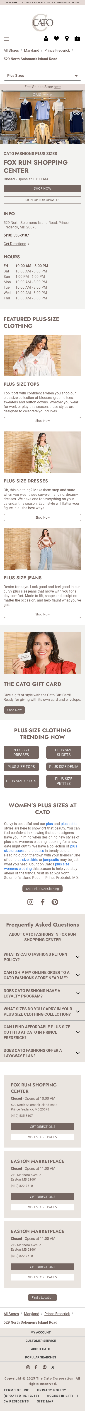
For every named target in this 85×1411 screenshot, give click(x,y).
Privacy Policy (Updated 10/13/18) (35, 1393)
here (57, 87)
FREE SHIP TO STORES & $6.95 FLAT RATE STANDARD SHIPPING (42, 2)
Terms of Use (16, 1390)
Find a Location (42, 1297)
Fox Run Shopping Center (34, 1088)
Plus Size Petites (63, 781)
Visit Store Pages (42, 1137)
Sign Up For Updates (42, 200)
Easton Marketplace (37, 1161)
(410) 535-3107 (22, 1115)
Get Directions (16, 244)
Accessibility (60, 1396)
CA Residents (16, 1401)
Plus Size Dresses (21, 752)
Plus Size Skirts (21, 781)
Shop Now (42, 188)
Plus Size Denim (63, 767)
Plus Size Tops (21, 767)
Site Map (45, 1401)
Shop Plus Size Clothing (42, 889)
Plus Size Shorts (63, 752)
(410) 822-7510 (22, 1186)
